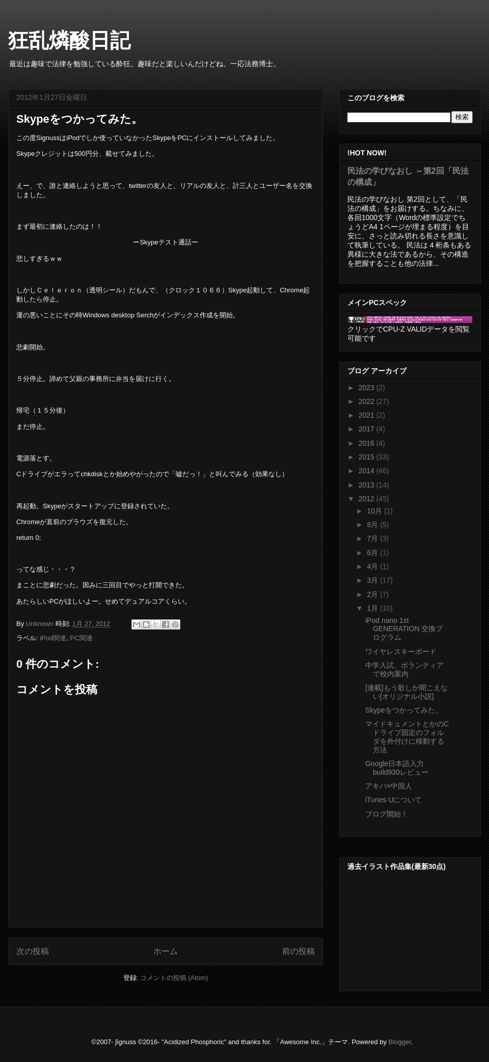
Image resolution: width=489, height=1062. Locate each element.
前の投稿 (298, 951)
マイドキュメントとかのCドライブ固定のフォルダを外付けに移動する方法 (407, 736)
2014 (367, 471)
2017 (367, 429)
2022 (367, 401)
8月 (373, 525)
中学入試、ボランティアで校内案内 (404, 669)
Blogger (400, 1042)
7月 (373, 538)
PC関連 (81, 638)
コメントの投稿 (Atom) (174, 978)
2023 (367, 388)
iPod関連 (53, 638)
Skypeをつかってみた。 (403, 710)
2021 (367, 415)
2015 (367, 457)
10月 (375, 511)
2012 (367, 499)
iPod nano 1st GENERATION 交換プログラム (404, 629)
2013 (367, 485)
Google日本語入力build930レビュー (396, 767)
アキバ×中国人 (388, 786)
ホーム (165, 951)
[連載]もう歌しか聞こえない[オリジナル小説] (406, 692)
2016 (367, 443)
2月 (373, 594)
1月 (373, 608)
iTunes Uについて (393, 800)
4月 (373, 566)
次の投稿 (32, 951)
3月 (373, 580)
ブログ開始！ (386, 814)
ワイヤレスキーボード (401, 651)
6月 (373, 553)
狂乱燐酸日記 (69, 40)
